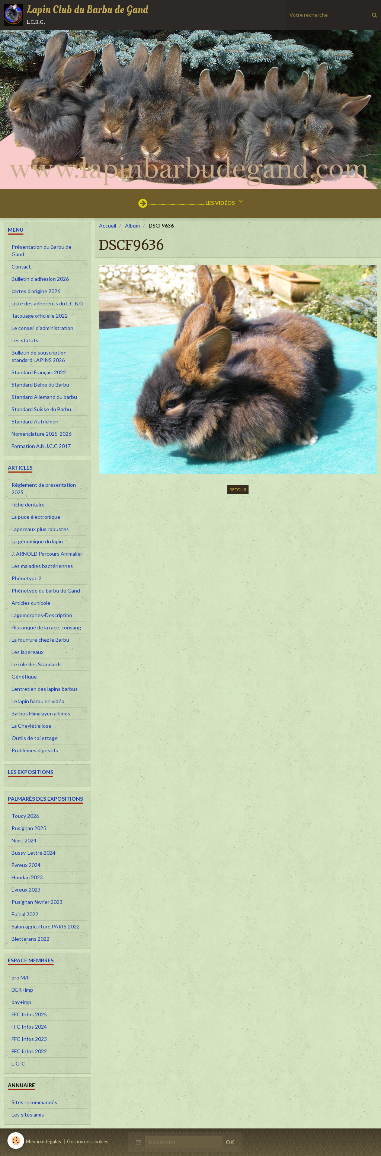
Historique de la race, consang (46, 627)
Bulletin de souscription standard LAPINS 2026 (39, 356)
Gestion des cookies (87, 1141)
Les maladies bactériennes (42, 566)
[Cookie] (15, 1140)
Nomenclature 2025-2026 (41, 434)
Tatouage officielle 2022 (40, 315)
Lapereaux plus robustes (40, 529)
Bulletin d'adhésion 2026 (40, 279)
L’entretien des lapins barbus (45, 689)
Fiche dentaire (28, 504)
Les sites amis (28, 1114)
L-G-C (18, 1063)
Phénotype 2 (27, 578)
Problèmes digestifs (35, 750)
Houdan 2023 (27, 877)
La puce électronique (36, 517)
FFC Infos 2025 (29, 1014)
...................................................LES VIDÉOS (187, 203)
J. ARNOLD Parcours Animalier (47, 553)
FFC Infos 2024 (29, 1026)
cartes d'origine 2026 (36, 291)
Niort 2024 (24, 840)
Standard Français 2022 (39, 372)
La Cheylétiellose (31, 725)
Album (132, 225)
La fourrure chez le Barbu (40, 639)
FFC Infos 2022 (29, 1051)
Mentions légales (43, 1141)
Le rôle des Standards (37, 664)
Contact (21, 266)
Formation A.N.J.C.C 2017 (41, 446)
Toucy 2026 (25, 816)
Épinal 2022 (25, 914)
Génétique (24, 676)
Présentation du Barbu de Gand (41, 250)
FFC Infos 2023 (29, 1039)
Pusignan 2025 (29, 828)
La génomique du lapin (37, 541)
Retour (238, 489)
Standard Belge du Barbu (40, 384)
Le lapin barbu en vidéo (38, 701)
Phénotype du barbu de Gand (46, 590)
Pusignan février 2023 (37, 902)
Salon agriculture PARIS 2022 (46, 926)
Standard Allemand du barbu (44, 397)
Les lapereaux (28, 652)
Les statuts (25, 340)
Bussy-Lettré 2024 (33, 852)
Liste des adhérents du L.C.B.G (47, 303)
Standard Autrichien (35, 421)
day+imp (21, 1002)
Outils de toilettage (35, 738)
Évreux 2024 (26, 865)
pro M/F (20, 977)
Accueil (107, 225)
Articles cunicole (31, 603)
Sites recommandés (34, 1102)
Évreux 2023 (26, 889)
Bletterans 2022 (30, 939)
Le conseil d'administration (42, 328)
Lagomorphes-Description (42, 615)
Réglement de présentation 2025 (44, 488)
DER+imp (22, 990)
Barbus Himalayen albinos (41, 713)
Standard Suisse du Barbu (41, 409)
